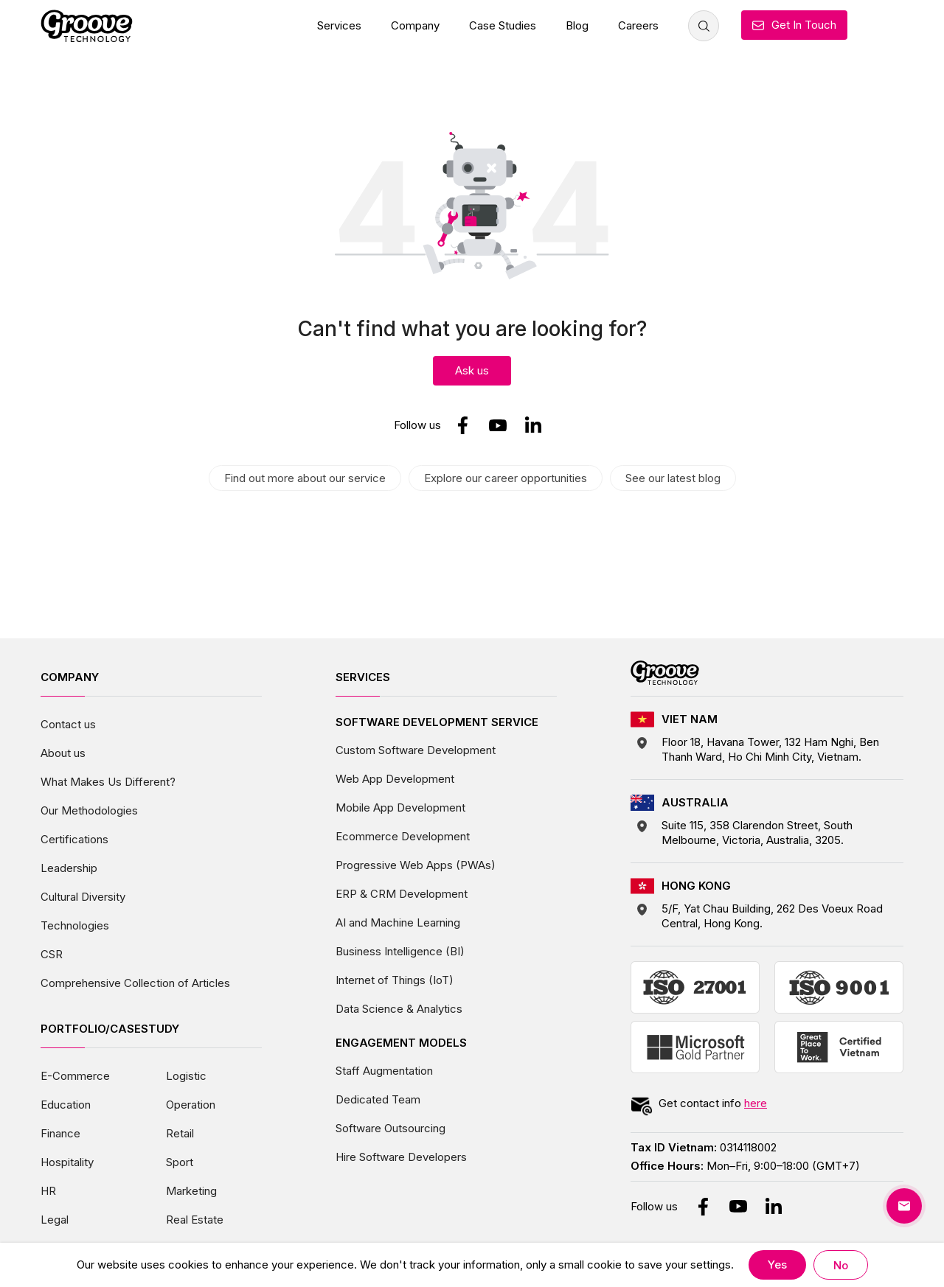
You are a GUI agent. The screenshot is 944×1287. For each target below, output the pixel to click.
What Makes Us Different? (108, 782)
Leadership (69, 868)
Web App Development (395, 779)
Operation (190, 1105)
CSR (52, 954)
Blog (577, 25)
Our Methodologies (89, 810)
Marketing (191, 1191)
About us (63, 753)
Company (415, 25)
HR (48, 1191)
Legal (55, 1220)
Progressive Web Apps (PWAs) (416, 865)
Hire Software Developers (401, 1157)
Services (339, 25)
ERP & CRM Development (402, 894)
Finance (60, 1133)
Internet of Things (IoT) (395, 980)
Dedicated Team (378, 1099)
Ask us (472, 370)
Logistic (186, 1076)
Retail (180, 1133)
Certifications (74, 839)
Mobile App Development (400, 808)
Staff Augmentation (384, 1071)
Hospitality (67, 1162)
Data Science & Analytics (399, 1009)
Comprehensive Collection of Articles (135, 983)
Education (66, 1105)
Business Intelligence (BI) (400, 951)
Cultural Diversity (83, 897)
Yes (777, 1265)
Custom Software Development (416, 750)
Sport (179, 1162)
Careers (638, 25)
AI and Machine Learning (398, 922)
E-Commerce (75, 1076)
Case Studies (502, 25)
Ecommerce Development (403, 836)
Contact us (68, 724)
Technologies (75, 925)
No (840, 1265)
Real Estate (194, 1220)
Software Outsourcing (390, 1128)
